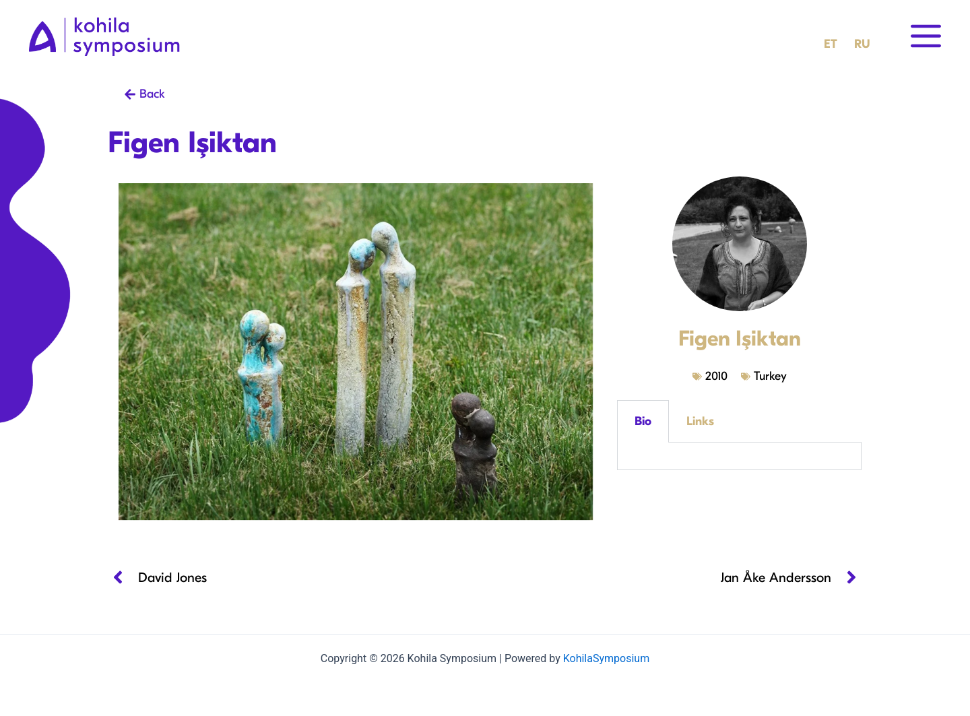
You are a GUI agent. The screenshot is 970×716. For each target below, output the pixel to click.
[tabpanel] (739, 456)
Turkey (770, 376)
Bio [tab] (643, 421)
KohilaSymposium (606, 658)
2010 (716, 376)
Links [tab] (700, 421)
